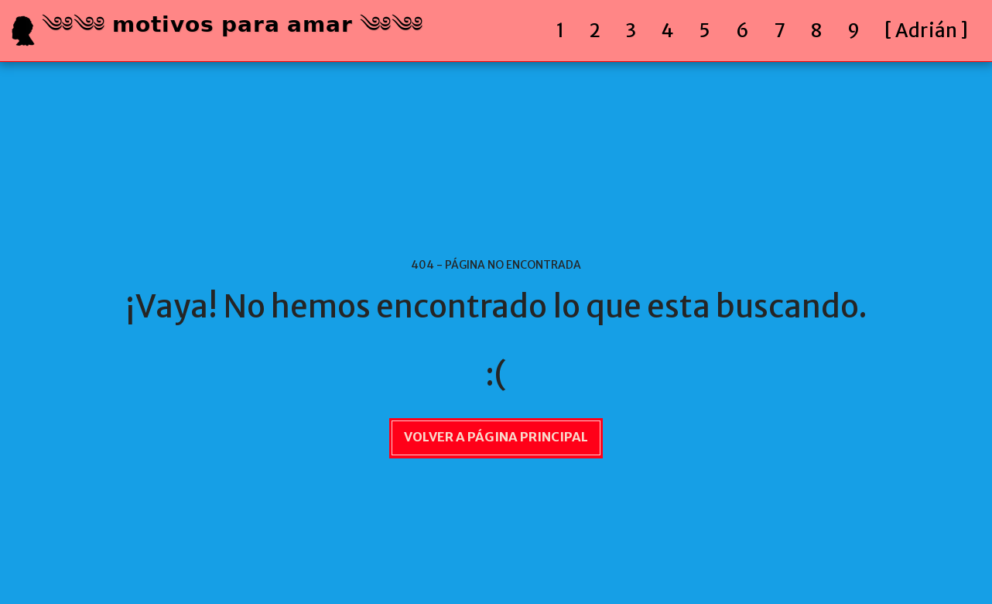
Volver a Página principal (496, 437)
